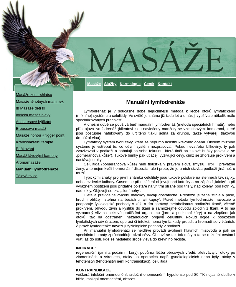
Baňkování (25, 149)
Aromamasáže (28, 162)
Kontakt (165, 84)
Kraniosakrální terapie (34, 142)
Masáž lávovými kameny (37, 155)
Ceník (149, 84)
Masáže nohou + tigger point (40, 135)
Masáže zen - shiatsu (34, 94)
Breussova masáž (31, 128)
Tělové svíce (26, 176)
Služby (110, 84)
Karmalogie (130, 84)
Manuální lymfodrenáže (37, 169)
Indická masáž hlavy (33, 115)
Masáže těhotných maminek (40, 101)
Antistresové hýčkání (33, 122)
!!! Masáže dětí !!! (30, 108)
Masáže (94, 84)
